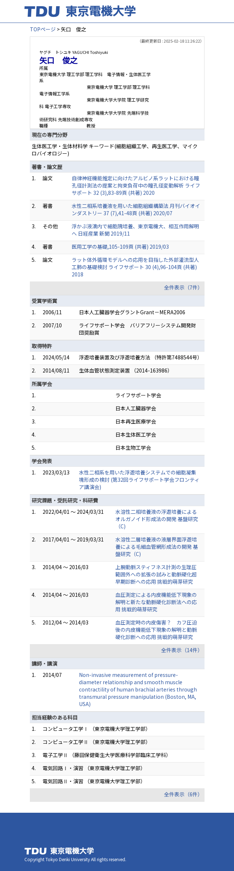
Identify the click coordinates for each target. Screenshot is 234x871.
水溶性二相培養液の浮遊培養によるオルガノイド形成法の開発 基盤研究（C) (156, 519)
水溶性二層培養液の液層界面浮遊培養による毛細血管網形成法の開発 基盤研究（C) (156, 546)
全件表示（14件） (182, 650)
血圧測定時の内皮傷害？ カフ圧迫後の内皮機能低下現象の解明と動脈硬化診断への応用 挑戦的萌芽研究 (156, 630)
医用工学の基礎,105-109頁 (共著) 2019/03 (120, 246)
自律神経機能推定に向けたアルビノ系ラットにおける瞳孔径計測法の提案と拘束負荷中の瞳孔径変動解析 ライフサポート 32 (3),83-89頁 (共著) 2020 (136, 185)
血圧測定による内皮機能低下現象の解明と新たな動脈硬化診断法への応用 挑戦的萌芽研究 (156, 602)
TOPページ (43, 29)
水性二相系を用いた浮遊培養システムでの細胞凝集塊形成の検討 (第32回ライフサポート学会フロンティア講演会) (139, 479)
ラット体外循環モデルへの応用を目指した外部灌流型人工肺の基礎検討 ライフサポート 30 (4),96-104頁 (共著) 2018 (135, 267)
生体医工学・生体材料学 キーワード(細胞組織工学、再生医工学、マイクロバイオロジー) (115, 149)
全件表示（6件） (183, 794)
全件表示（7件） (183, 287)
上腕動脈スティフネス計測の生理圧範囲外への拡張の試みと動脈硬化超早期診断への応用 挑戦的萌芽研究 (156, 574)
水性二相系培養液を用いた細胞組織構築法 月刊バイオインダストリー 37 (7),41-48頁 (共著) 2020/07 (136, 209)
